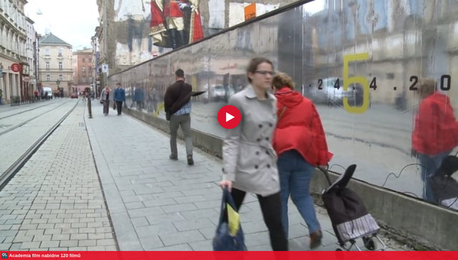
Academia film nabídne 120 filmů (44, 255)
